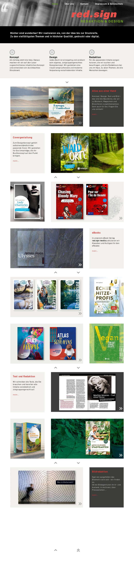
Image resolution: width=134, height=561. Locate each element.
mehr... (95, 114)
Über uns (69, 4)
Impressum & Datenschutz (109, 4)
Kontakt (84, 4)
